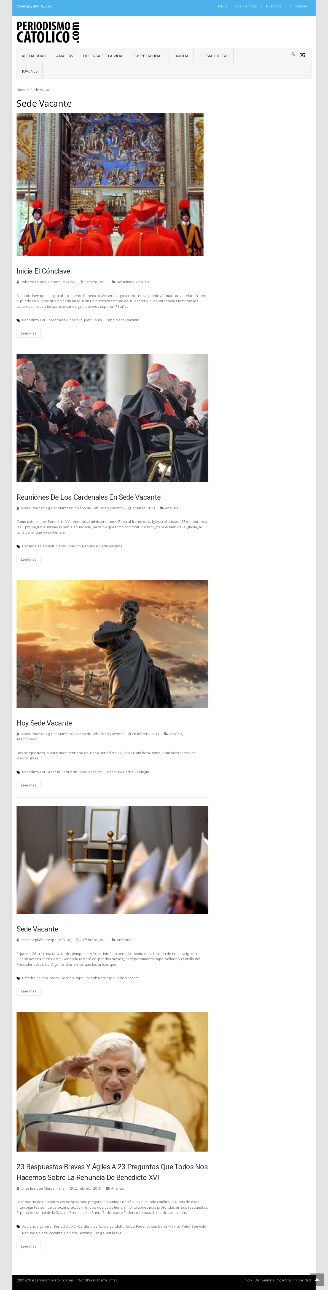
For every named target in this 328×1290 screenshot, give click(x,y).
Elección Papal (72, 977)
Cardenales (56, 320)
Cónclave (75, 320)
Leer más (28, 333)
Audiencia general (37, 1226)
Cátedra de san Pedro (40, 977)
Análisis (64, 55)
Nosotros (273, 6)
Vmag (113, 1280)
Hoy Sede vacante (44, 723)
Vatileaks (113, 1233)
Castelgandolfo (112, 1226)
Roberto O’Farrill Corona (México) (48, 281)
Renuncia (90, 546)
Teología (142, 772)
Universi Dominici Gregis (84, 1233)
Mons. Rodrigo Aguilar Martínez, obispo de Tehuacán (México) (72, 507)
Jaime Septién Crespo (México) (46, 939)
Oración (74, 546)
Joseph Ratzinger (100, 977)
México (174, 1226)
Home (21, 89)
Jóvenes (30, 71)
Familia (181, 55)
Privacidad (298, 6)
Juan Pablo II (94, 320)
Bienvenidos (246, 6)
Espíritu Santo (54, 546)
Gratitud (53, 772)
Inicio (222, 6)
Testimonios (27, 739)
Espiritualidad (147, 55)
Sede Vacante (127, 320)
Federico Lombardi (151, 1226)
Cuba (130, 1226)
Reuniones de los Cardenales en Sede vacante (88, 497)
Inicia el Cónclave (43, 271)
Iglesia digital (213, 55)
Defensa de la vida (102, 55)
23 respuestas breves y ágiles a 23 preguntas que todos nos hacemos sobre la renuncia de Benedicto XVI (112, 1172)
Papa (110, 320)
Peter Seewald (194, 1226)
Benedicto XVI (33, 320)
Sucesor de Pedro (118, 772)
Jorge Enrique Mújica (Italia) (43, 1188)
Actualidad (34, 55)
